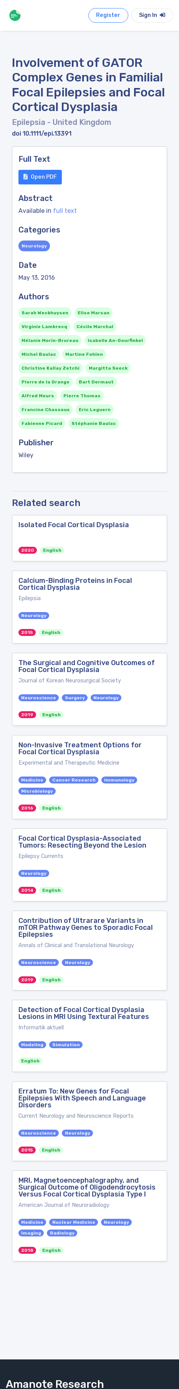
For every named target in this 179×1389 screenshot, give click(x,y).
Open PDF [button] (40, 177)
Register (108, 15)
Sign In (152, 15)
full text (65, 210)
